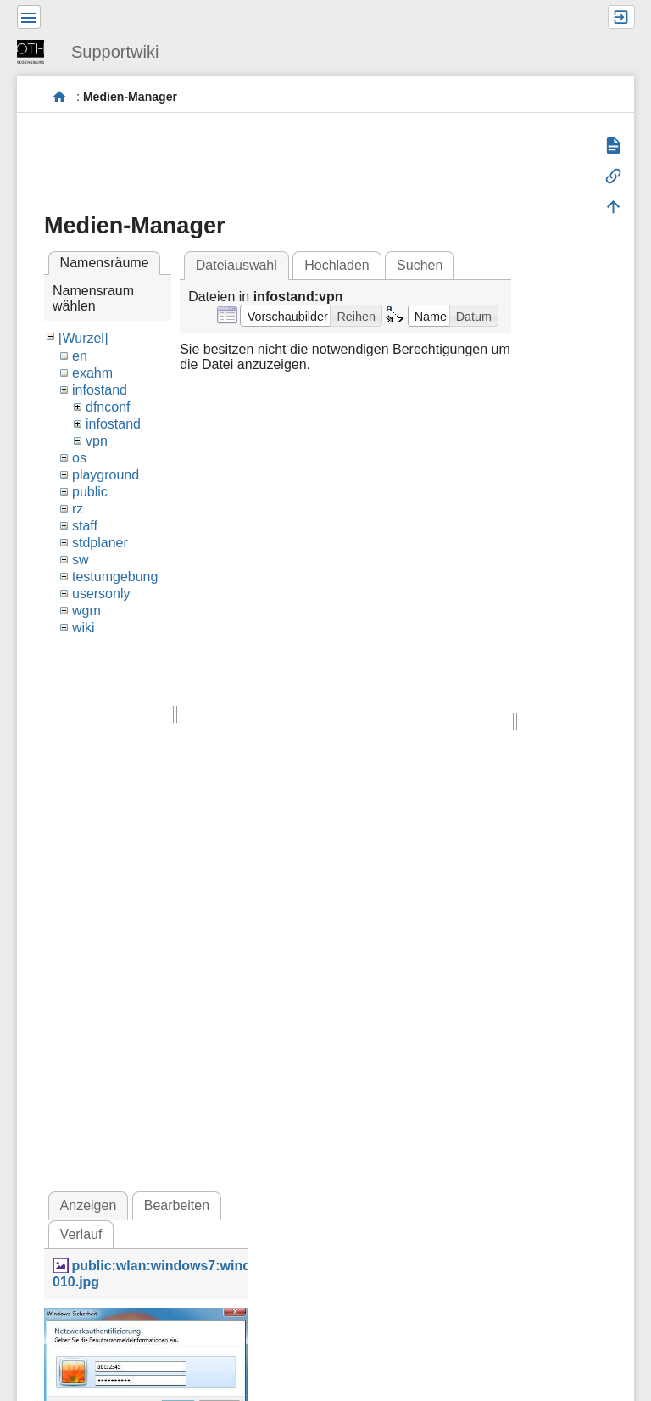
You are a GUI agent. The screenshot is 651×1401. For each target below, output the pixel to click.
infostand (99, 390)
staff (84, 525)
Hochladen (337, 265)
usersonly (101, 593)
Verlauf (81, 1234)
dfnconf (108, 407)
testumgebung (115, 576)
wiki (83, 627)
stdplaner (100, 542)
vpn (97, 441)
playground (105, 475)
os (79, 458)
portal (59, 97)
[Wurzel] (83, 338)
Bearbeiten (176, 1205)
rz (77, 509)
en (79, 356)
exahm (92, 373)
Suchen (419, 265)
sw (80, 559)
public (90, 492)
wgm (86, 610)
